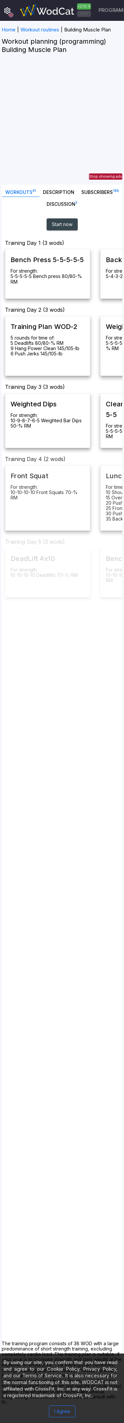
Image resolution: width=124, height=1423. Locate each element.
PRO (84, 13)
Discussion (62, 203)
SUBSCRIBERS (100, 191)
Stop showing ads (105, 176)
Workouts (20, 191)
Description (58, 192)
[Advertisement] (62, 123)
